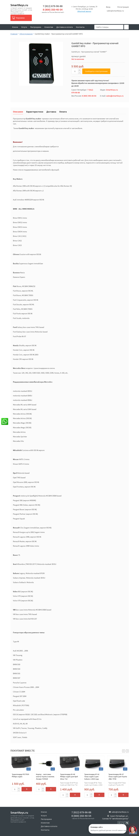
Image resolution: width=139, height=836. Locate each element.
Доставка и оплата (64, 27)
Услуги (24, 27)
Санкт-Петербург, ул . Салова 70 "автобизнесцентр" (115, 817)
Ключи (15, 27)
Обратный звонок (84, 11)
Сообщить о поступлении (96, 71)
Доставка (51, 111)
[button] (127, 751)
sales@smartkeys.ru (115, 10)
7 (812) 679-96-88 (53, 6)
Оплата (63, 111)
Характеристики (34, 111)
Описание (18, 111)
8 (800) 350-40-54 (53, 9)
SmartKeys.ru (19, 5)
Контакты (80, 27)
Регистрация (123, 7)
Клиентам (48, 27)
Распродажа (35, 27)
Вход (108, 7)
